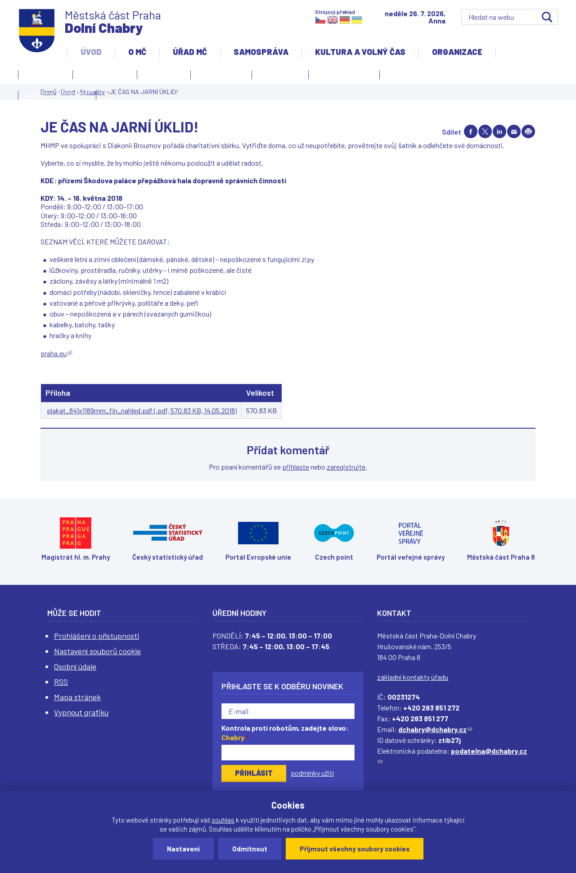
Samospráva (261, 52)
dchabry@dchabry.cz (435, 729)
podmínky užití (312, 773)
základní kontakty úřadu (412, 677)
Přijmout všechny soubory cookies (355, 849)
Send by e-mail (514, 131)
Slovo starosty (221, 73)
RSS (61, 682)
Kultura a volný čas (360, 52)
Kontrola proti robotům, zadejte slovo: (285, 733)
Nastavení (183, 849)
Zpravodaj (278, 76)
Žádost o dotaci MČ (57, 94)
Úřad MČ (190, 52)
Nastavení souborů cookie (97, 651)
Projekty (403, 76)
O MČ (137, 52)
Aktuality (161, 76)
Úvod (91, 52)
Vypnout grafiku (81, 712)
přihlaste (295, 466)
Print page (528, 131)
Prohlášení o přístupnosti (96, 636)
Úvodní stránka (104, 73)
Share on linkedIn (499, 131)
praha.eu (56, 353)
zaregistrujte (346, 466)
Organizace (457, 52)
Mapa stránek (77, 697)
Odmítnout (249, 849)
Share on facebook (470, 131)
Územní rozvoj (342, 76)
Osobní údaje (75, 666)
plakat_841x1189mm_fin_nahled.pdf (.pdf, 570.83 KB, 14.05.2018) (142, 410)
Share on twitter (485, 131)
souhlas (223, 820)
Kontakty (43, 76)
